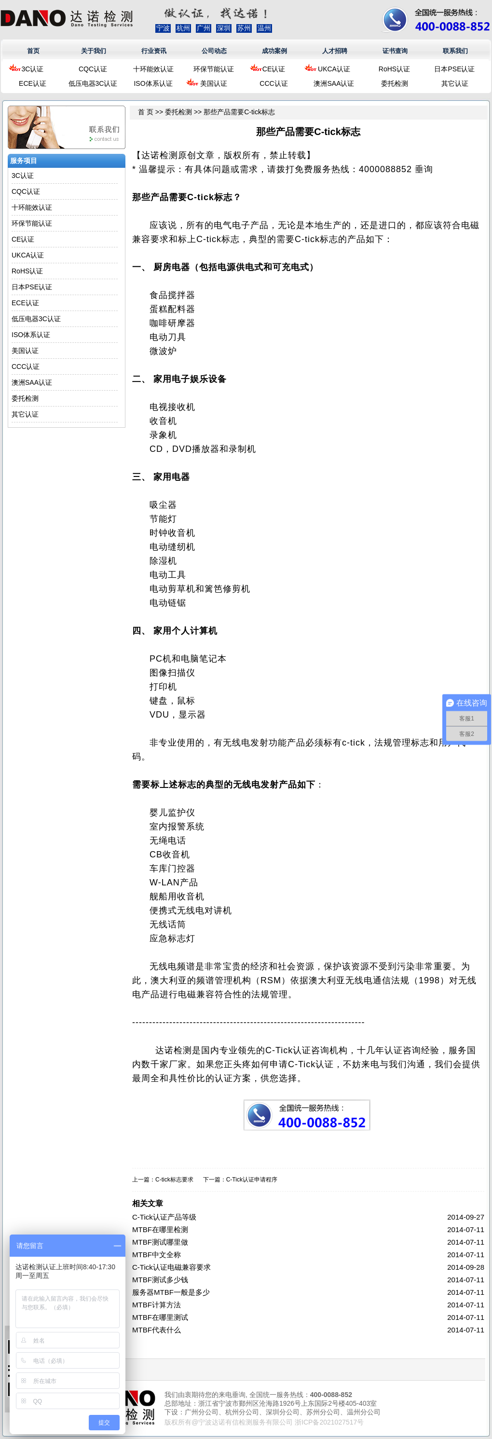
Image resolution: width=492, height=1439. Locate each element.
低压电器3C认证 (93, 83)
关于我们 (93, 50)
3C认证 (33, 69)
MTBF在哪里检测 (160, 1229)
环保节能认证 (213, 69)
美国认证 (213, 83)
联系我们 (455, 50)
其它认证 (454, 83)
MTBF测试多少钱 (160, 1280)
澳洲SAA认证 (334, 83)
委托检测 (394, 83)
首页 (33, 50)
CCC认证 (273, 83)
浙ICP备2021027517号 (329, 1422)
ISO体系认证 (153, 83)
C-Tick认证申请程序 (251, 1179)
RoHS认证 (394, 69)
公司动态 (214, 50)
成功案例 (274, 50)
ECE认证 (32, 83)
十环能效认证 (153, 69)
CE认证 (273, 69)
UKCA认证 (334, 69)
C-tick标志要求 (174, 1179)
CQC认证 (93, 69)
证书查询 (395, 50)
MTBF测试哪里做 (160, 1242)
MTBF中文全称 (156, 1254)
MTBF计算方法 (156, 1305)
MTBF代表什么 (156, 1330)
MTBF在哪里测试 (160, 1317)
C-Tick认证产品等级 (164, 1217)
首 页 (145, 112)
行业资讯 (153, 50)
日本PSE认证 (454, 69)
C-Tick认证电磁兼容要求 (171, 1267)
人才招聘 (334, 50)
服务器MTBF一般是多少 (171, 1292)
